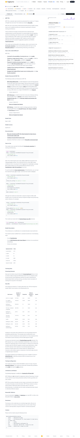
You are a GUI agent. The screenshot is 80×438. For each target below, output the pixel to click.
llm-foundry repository (10, 46)
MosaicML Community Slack (31, 139)
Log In (68, 1)
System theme (9, 436)
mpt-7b (16, 6)
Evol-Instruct (12, 110)
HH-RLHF (34, 108)
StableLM (28, 60)
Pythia (8, 60)
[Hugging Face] (42, 436)
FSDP (9, 367)
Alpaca (30, 108)
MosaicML (30, 22)
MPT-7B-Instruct (10, 95)
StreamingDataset (27, 274)
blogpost (34, 89)
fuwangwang (9, 6)
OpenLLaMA (17, 60)
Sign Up (72, 1)
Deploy (63, 13)
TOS (17, 436)
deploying (23, 395)
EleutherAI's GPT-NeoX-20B (28, 373)
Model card (9, 14)
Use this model (70, 13)
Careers (35, 436)
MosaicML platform (9, 47)
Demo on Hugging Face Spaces (16, 104)
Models (33, 1)
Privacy (23, 436)
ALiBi (31, 35)
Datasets (39, 1)
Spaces (45, 1)
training (16, 395)
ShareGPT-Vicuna (22, 108)
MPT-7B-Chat (10, 107)
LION (17, 367)
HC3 (27, 108)
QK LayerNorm (18, 167)
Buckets (51, 1)
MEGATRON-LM (8, 356)
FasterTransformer (9, 41)
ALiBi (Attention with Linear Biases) (18, 240)
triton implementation (20, 170)
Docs (57, 1)
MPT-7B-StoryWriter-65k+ (17, 63)
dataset (19, 96)
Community (30, 14)
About (29, 436)
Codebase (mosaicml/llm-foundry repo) (16, 137)
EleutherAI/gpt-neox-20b (25, 219)
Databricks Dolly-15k (11, 98)
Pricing (61, 1)
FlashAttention (29, 67)
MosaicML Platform (9, 365)
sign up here (17, 396)
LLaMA (32, 56)
